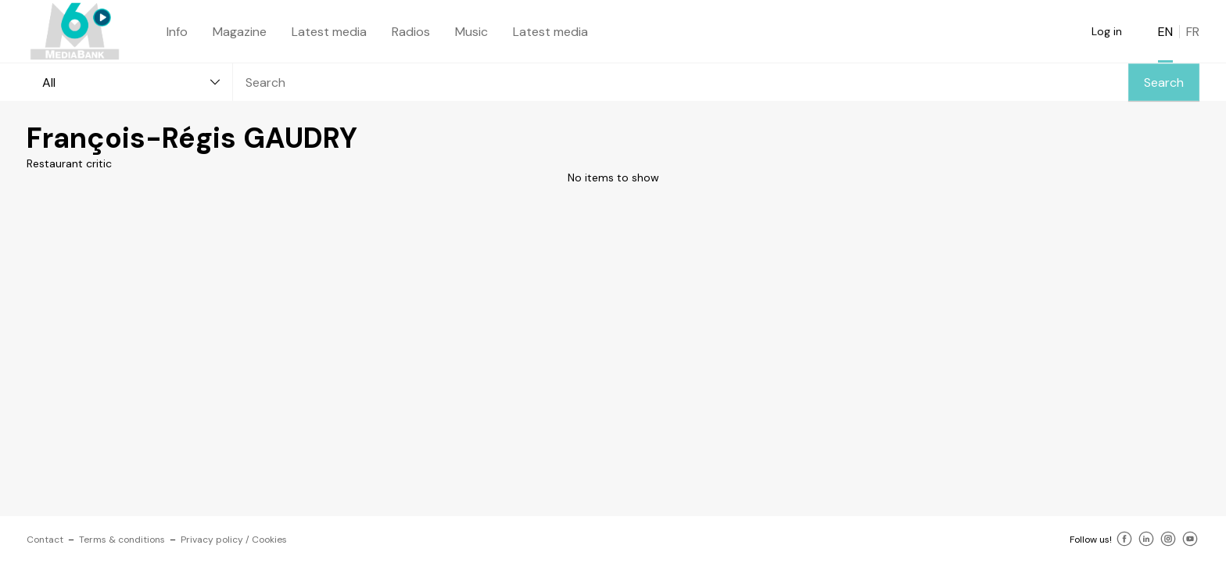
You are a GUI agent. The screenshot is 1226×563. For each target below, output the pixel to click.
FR (1192, 31)
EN (1165, 31)
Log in (1107, 31)
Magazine (240, 31)
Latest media (329, 31)
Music (471, 31)
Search (1164, 82)
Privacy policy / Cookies (234, 539)
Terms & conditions (122, 539)
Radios (411, 31)
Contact (45, 539)
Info (177, 31)
